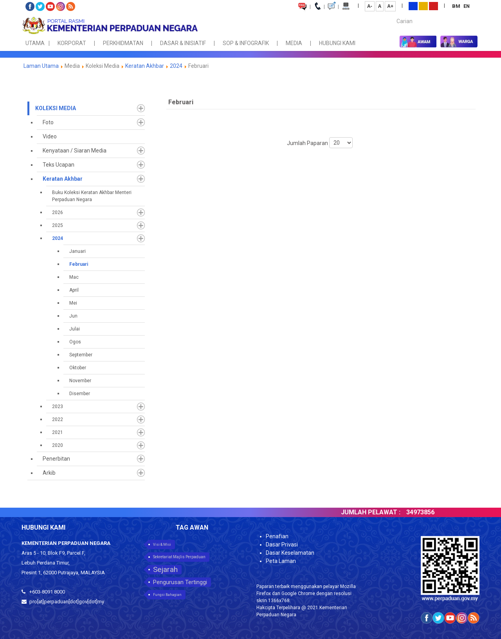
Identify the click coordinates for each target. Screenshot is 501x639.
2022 (57, 419)
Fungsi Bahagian (167, 595)
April (74, 290)
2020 (57, 445)
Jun (73, 316)
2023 (57, 406)
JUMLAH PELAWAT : (390, 512)
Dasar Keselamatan (290, 553)
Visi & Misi (162, 544)
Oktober (77, 367)
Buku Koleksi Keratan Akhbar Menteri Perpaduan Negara (92, 196)
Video (50, 136)
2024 (176, 66)
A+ (390, 6)
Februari (78, 264)
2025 (57, 225)
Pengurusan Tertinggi (180, 582)
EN (466, 6)
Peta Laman (281, 561)
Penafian (277, 536)
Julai (74, 329)
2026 (57, 212)
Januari (77, 251)
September (80, 355)
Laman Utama (41, 66)
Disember (79, 393)
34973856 (439, 512)
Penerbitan (56, 459)
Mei (73, 303)
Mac (74, 277)
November (80, 380)
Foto (48, 122)
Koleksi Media (55, 108)
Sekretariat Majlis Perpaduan (179, 557)
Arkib (49, 473)
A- (369, 6)
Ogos (75, 342)
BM (456, 6)
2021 (57, 432)
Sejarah (165, 569)
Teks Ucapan (58, 165)
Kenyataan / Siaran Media (74, 150)
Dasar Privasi (282, 544)
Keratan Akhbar (145, 66)
